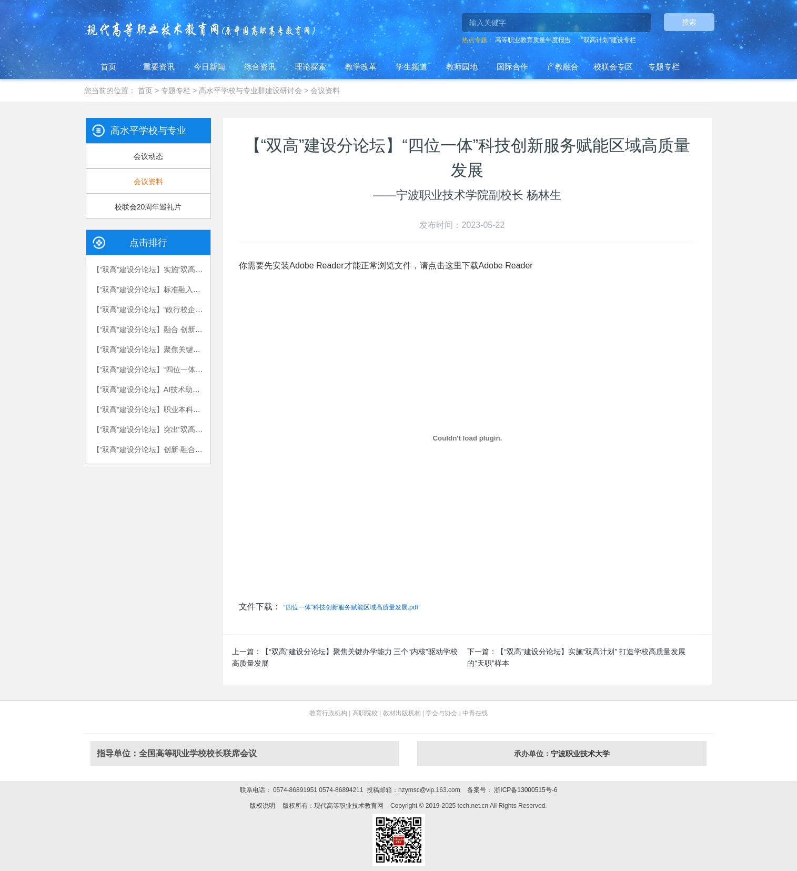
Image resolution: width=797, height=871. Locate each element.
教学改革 (361, 66)
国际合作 (512, 66)
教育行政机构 (328, 713)
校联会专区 (613, 66)
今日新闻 (209, 66)
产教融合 (563, 66)
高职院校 (365, 713)
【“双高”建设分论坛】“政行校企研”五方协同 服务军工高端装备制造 (202, 309)
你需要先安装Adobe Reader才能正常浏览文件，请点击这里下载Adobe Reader (385, 265)
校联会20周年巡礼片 (148, 207)
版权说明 (262, 805)
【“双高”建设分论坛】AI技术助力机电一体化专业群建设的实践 (194, 389)
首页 (108, 66)
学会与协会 (441, 713)
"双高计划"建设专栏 (609, 40)
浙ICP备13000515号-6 (524, 790)
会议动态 (148, 156)
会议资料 (325, 90)
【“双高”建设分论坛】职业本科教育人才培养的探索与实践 (187, 409)
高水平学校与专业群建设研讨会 (250, 90)
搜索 (689, 22)
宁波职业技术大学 (580, 753)
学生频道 (411, 66)
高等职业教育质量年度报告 (533, 40)
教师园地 (462, 66)
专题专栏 (664, 66)
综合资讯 (260, 66)
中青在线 (475, 713)
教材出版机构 (402, 713)
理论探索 (310, 66)
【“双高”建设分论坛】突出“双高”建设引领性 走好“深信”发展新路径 (200, 429)
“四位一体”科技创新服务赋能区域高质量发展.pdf (351, 607)
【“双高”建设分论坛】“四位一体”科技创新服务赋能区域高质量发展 (201, 369)
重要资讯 (159, 66)
